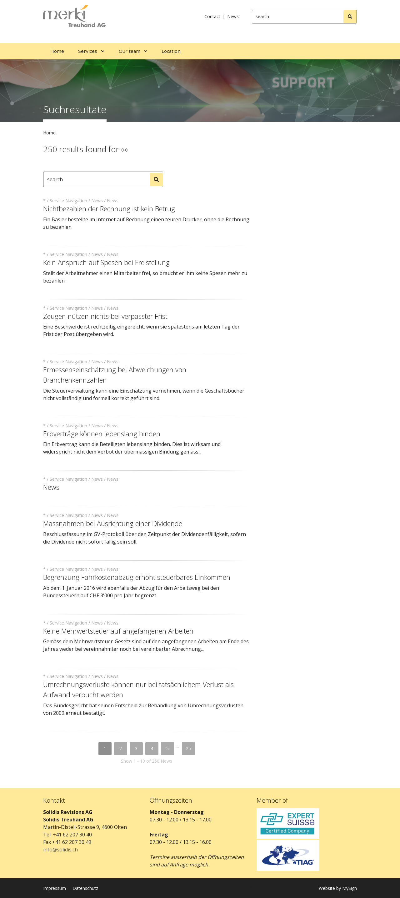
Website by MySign (338, 888)
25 (188, 748)
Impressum (54, 888)
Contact (212, 16)
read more (57, 236)
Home (49, 133)
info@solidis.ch (60, 849)
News (233, 16)
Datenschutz (85, 888)
